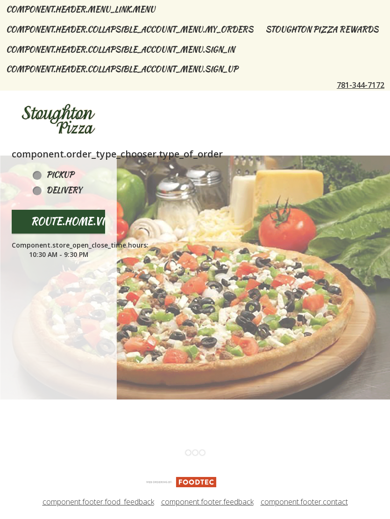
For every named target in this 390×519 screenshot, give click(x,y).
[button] (58, 119)
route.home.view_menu (91, 221)
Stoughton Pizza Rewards (321, 29)
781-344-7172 (360, 85)
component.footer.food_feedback (98, 502)
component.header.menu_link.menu (80, 9)
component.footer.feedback (207, 502)
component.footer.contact (304, 502)
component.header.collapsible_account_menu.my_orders (129, 29)
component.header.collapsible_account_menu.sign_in (120, 49)
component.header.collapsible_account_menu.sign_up (122, 69)
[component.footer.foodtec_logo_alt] (181, 481)
